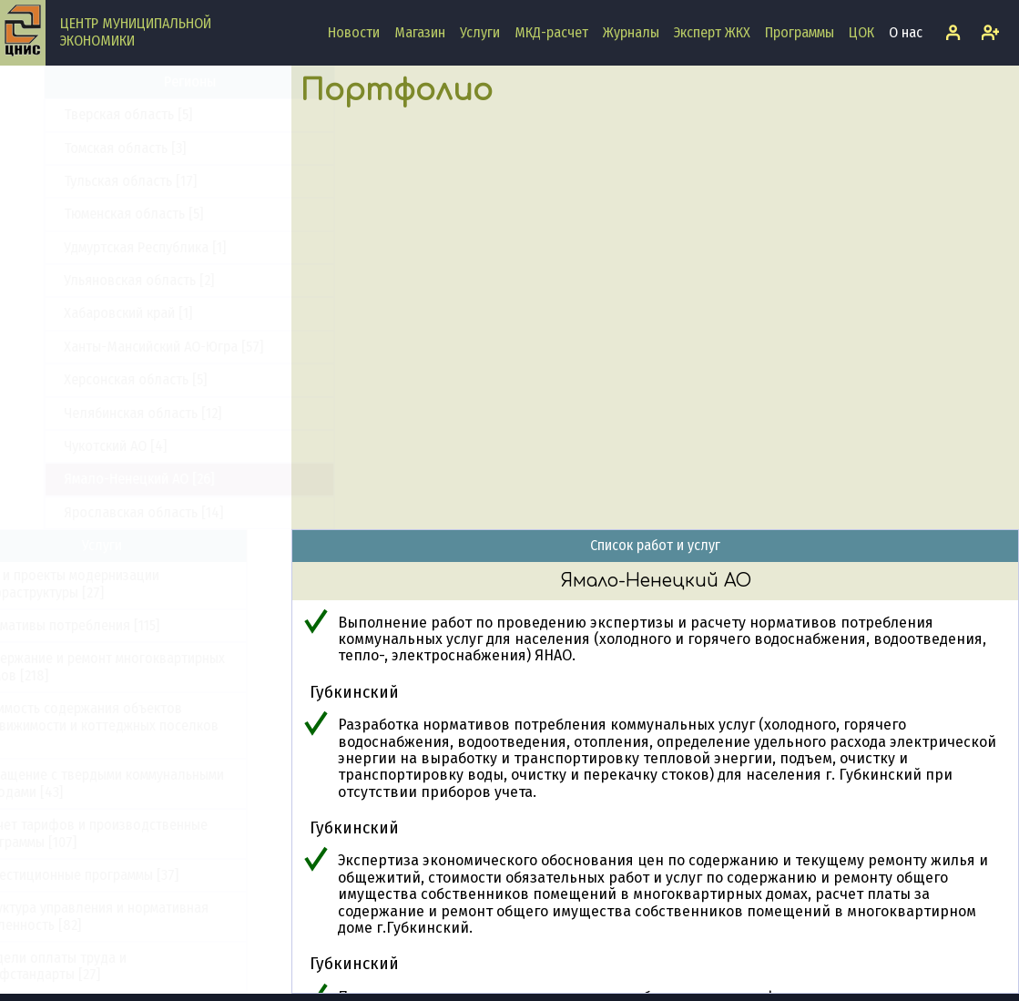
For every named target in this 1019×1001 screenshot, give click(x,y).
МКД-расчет (551, 32)
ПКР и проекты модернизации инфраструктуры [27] (111, 583)
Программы (799, 32)
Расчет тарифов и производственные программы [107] (135, 833)
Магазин (419, 32)
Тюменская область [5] (89, 213)
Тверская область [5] (84, 114)
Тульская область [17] (86, 180)
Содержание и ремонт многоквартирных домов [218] (144, 666)
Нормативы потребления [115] (111, 625)
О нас (905, 32)
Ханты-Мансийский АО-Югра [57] (119, 346)
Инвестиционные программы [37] (121, 875)
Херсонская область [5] (91, 379)
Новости (354, 32)
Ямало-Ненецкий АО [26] (95, 478)
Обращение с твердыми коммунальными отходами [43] (144, 783)
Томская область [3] (81, 148)
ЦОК (861, 32)
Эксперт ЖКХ (712, 32)
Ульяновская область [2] (95, 280)
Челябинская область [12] (99, 413)
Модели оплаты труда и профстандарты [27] (95, 966)
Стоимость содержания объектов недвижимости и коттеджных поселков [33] (141, 725)
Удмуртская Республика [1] (101, 247)
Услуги (480, 32)
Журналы (631, 32)
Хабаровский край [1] (84, 313)
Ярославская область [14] (99, 512)
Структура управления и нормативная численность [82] (136, 916)
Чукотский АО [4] (71, 446)
